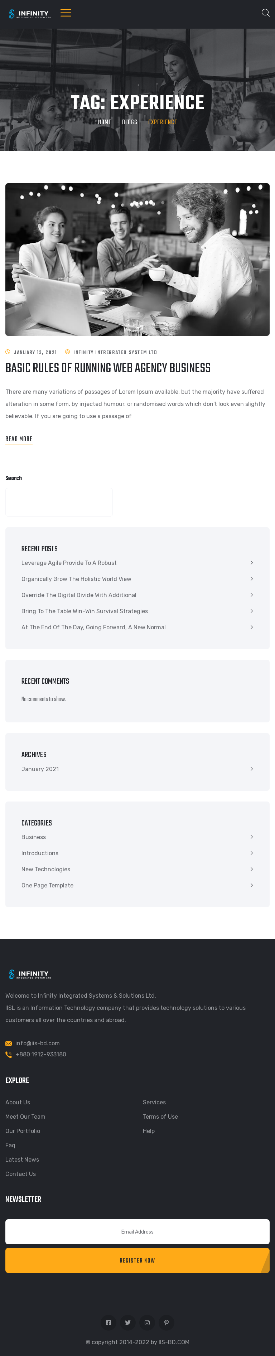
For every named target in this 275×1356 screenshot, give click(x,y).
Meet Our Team (25, 1116)
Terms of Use (160, 1116)
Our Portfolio (22, 1131)
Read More (19, 439)
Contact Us (20, 1174)
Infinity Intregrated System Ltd (115, 353)
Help (149, 1131)
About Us (17, 1102)
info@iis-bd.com (37, 1043)
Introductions (39, 853)
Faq (10, 1145)
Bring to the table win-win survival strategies (84, 611)
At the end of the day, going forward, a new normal (93, 627)
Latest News (22, 1159)
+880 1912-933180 (40, 1054)
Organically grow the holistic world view (76, 579)
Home (104, 122)
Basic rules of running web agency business (108, 369)
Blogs (130, 122)
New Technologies (45, 869)
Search (13, 478)
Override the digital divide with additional (78, 595)
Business (33, 837)
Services (154, 1102)
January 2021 (40, 769)
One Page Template (47, 885)
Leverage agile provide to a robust (69, 563)
